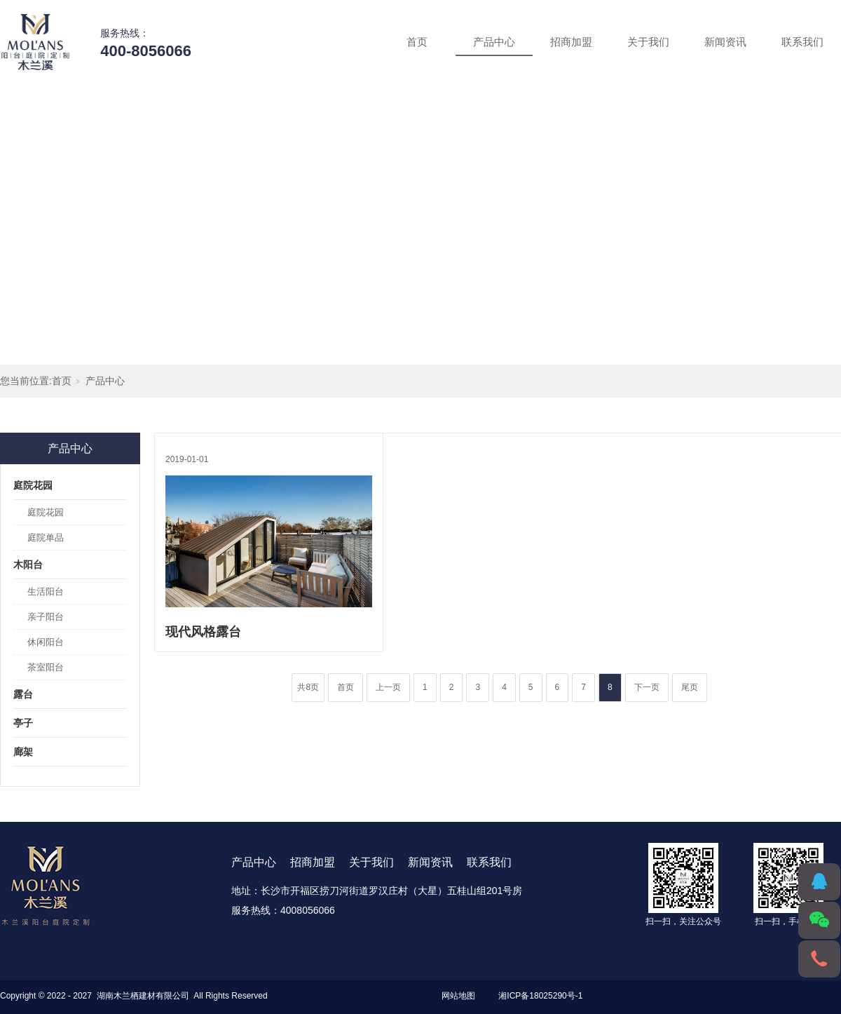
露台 (23, 694)
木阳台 (28, 564)
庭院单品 (45, 537)
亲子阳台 (45, 616)
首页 (417, 42)
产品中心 (494, 42)
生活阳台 (45, 591)
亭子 (23, 723)
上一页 (388, 687)
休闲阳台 (45, 642)
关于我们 (648, 42)
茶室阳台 (45, 667)
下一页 (646, 687)
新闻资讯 (725, 42)
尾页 (689, 687)
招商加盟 (571, 42)
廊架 (23, 751)
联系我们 (802, 42)
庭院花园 (33, 485)
